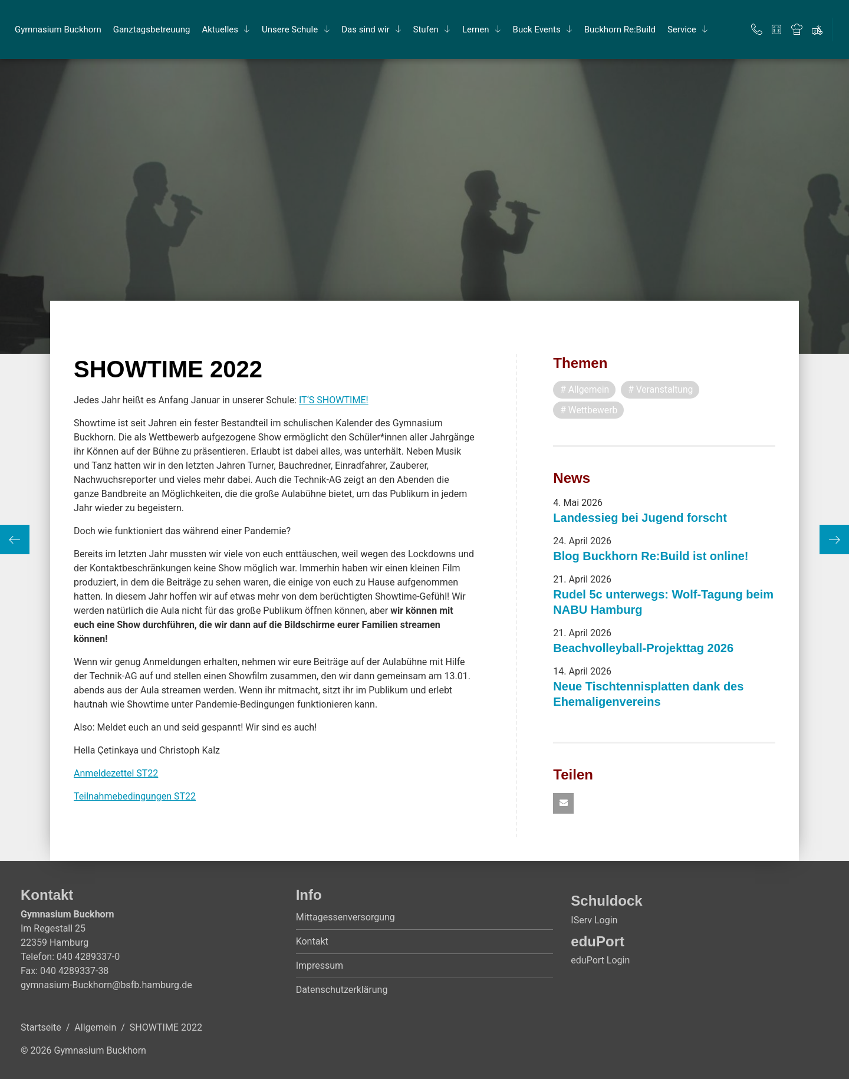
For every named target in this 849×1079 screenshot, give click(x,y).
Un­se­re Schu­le (290, 29)
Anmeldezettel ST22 (116, 773)
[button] (563, 804)
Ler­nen (475, 29)
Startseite (41, 1028)
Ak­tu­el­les (220, 29)
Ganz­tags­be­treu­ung (151, 29)
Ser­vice (681, 29)
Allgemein (95, 1028)
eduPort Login (600, 960)
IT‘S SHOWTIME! (333, 400)
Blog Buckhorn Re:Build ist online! (650, 556)
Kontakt (312, 942)
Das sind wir (365, 29)
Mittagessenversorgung (345, 917)
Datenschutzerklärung (342, 990)
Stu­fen (426, 29)
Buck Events (537, 29)
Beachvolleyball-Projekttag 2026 (643, 648)
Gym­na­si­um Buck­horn (58, 29)
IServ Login (594, 920)
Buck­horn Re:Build (620, 29)
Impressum (320, 966)
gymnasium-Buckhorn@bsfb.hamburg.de (106, 985)
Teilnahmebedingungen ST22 (135, 796)
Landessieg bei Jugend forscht (640, 518)
